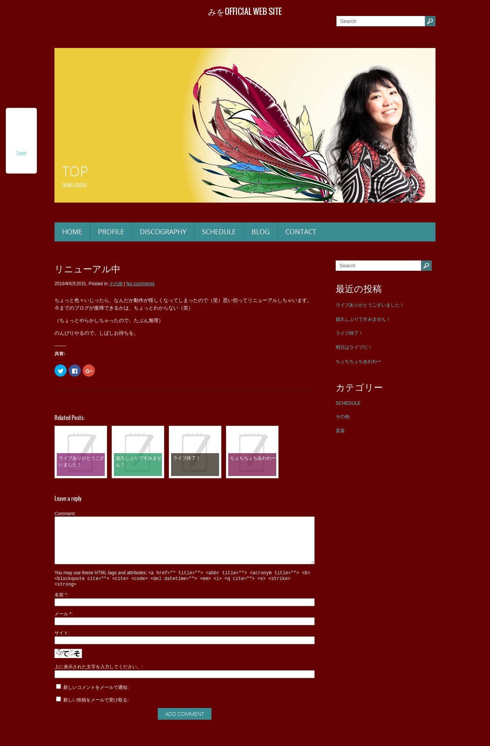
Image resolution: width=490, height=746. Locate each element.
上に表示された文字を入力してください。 (97, 678)
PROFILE (111, 231)
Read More (74, 184)
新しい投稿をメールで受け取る (95, 711)
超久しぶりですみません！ (363, 319)
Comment (64, 513)
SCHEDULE (219, 231)
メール (62, 625)
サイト (61, 644)
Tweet (21, 153)
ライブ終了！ (349, 333)
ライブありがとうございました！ (370, 305)
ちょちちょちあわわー (358, 361)
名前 (60, 606)
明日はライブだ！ (354, 347)
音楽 (340, 430)
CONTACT (300, 231)
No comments (141, 283)
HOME (72, 231)
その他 (342, 416)
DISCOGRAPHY (163, 231)
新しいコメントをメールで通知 (95, 698)
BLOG (260, 231)
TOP (75, 171)
